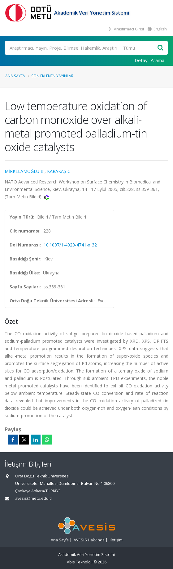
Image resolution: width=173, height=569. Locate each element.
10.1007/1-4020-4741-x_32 (70, 245)
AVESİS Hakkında (89, 540)
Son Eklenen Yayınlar (52, 75)
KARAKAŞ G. (59, 171)
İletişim (116, 540)
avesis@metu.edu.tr (33, 498)
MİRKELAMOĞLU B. (25, 171)
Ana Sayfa (15, 75)
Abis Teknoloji (80, 562)
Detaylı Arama (149, 60)
